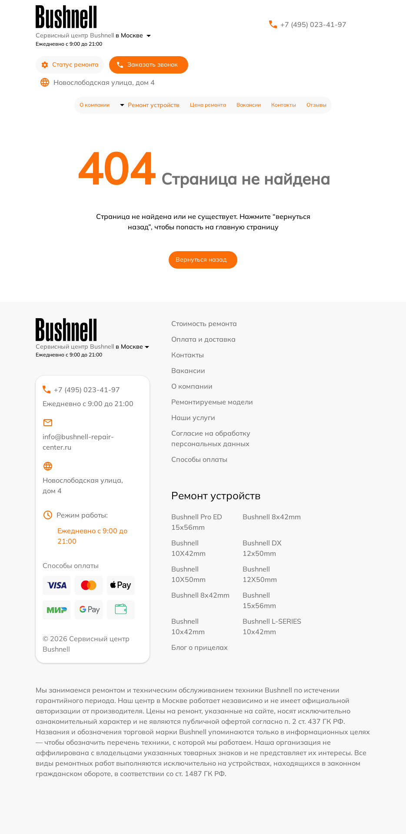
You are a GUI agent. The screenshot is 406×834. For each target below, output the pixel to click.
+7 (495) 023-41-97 (313, 24)
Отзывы (316, 104)
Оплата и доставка (203, 339)
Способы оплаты (199, 459)
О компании (95, 104)
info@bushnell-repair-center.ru (78, 434)
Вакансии (248, 104)
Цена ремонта (208, 104)
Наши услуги (193, 417)
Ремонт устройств (154, 105)
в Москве (133, 35)
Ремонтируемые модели (212, 401)
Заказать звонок (147, 65)
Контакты (283, 104)
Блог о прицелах (199, 647)
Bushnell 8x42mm (272, 516)
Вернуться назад (201, 259)
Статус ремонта (70, 65)
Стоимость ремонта (204, 323)
